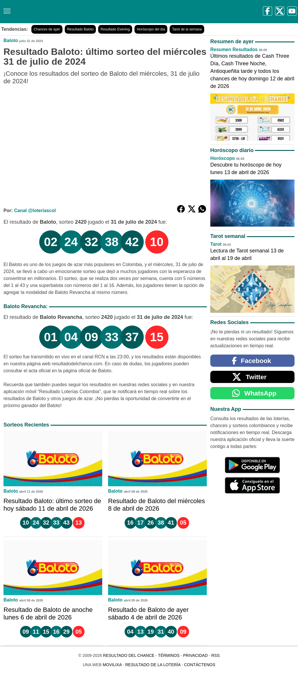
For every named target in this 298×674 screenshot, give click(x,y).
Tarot (216, 244)
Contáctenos (199, 664)
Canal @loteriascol (35, 210)
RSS (215, 655)
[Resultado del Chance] (84, 11)
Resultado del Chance (129, 655)
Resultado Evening (115, 29)
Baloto (10, 40)
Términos (168, 655)
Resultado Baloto (80, 29)
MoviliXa (112, 664)
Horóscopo (222, 158)
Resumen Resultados (234, 49)
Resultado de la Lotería (152, 664)
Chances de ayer (47, 29)
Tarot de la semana (187, 29)
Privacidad (195, 655)
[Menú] (6, 9)
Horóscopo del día (151, 29)
